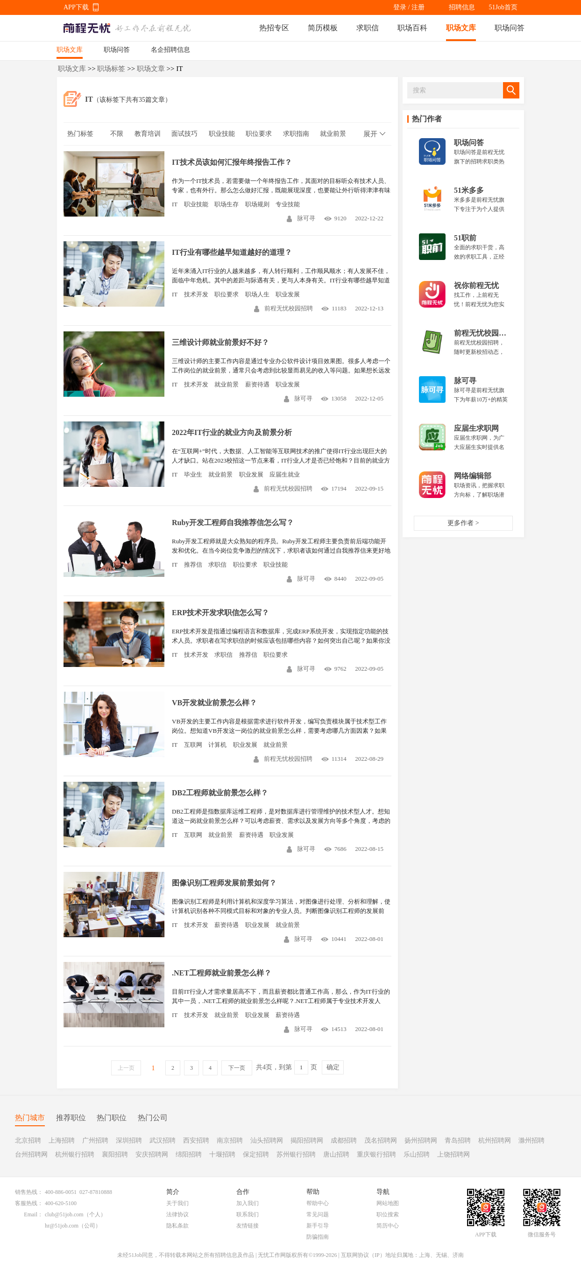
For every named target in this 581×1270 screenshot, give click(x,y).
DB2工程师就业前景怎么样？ (220, 793)
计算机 (217, 744)
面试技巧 (184, 133)
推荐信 (193, 564)
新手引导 (317, 1225)
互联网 (193, 744)
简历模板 (323, 28)
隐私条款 (177, 1225)
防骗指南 (317, 1237)
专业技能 (288, 204)
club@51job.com (64, 1214)
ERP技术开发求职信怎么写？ (220, 613)
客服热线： (29, 1203)
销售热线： (29, 1192)
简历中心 (387, 1225)
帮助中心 (317, 1203)
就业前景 (333, 133)
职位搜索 (387, 1214)
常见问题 (317, 1214)
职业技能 (222, 133)
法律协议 (177, 1214)
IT (174, 204)
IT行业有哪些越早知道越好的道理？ (232, 252)
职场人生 (257, 294)
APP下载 (76, 7)
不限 (116, 133)
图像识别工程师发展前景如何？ (224, 883)
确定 (333, 1067)
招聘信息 (462, 7)
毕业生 (193, 474)
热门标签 (80, 133)
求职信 (367, 28)
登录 (399, 7)
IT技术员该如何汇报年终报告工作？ (232, 162)
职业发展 (288, 294)
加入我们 (247, 1203)
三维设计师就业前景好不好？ (220, 342)
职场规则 (257, 204)
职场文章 (151, 68)
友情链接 (247, 1225)
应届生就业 (284, 474)
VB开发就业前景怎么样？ (214, 703)
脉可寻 (301, 218)
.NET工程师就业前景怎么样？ (221, 973)
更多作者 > (463, 522)
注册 (418, 7)
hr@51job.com (61, 1225)
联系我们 (247, 1214)
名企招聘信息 (170, 49)
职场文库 (461, 28)
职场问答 (509, 28)
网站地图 (387, 1203)
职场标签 (111, 68)
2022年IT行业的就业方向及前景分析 (232, 432)
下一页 (236, 1068)
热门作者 (427, 119)
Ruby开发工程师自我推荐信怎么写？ (233, 522)
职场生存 (226, 204)
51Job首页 (503, 7)
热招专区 (274, 28)
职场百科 (412, 28)
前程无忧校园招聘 (283, 308)
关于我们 (177, 1203)
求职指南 (296, 133)
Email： (33, 1214)
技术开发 (196, 294)
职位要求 (259, 133)
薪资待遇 (257, 384)
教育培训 (148, 133)
